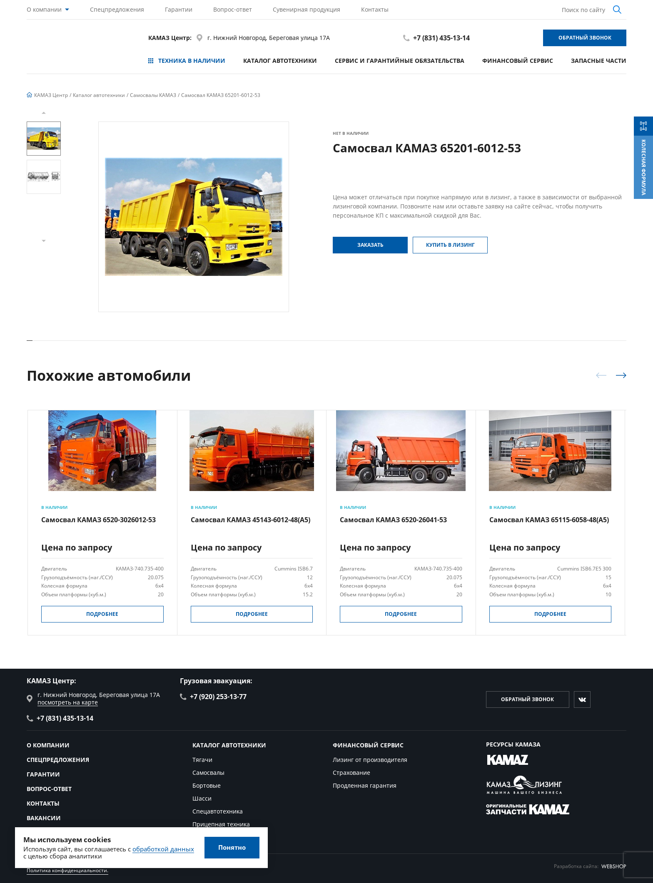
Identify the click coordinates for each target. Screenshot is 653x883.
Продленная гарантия (364, 785)
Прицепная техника (221, 824)
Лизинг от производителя (370, 760)
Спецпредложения (117, 9)
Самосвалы (208, 772)
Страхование (351, 772)
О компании (44, 9)
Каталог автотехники (280, 60)
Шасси (202, 798)
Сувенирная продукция (306, 9)
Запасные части (598, 60)
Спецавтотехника (217, 811)
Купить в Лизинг (450, 244)
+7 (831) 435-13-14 (436, 38)
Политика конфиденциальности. (67, 870)
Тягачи (202, 760)
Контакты (375, 9)
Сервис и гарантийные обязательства (399, 60)
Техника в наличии (186, 60)
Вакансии (44, 818)
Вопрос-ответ (232, 9)
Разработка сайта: (590, 866)
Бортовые (206, 785)
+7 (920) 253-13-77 (213, 696)
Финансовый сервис (517, 60)
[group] (194, 217)
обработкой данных (163, 849)
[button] (44, 112)
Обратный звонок (584, 37)
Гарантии (178, 9)
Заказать (370, 244)
